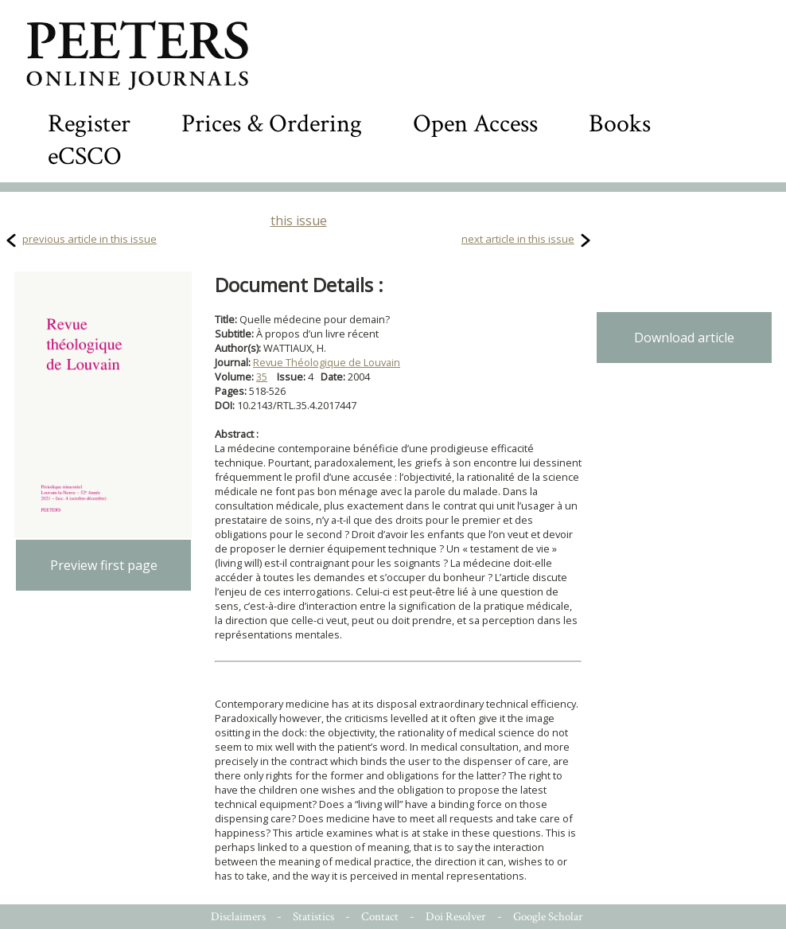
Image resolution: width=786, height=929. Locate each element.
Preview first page (104, 565)
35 (261, 376)
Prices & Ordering (271, 123)
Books (620, 123)
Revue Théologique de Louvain (326, 362)
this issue (298, 220)
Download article (684, 337)
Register (89, 123)
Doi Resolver (456, 916)
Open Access (475, 123)
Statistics (313, 916)
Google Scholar (548, 916)
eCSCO (85, 156)
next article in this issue (517, 239)
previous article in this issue (89, 239)
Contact (380, 916)
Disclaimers (238, 916)
